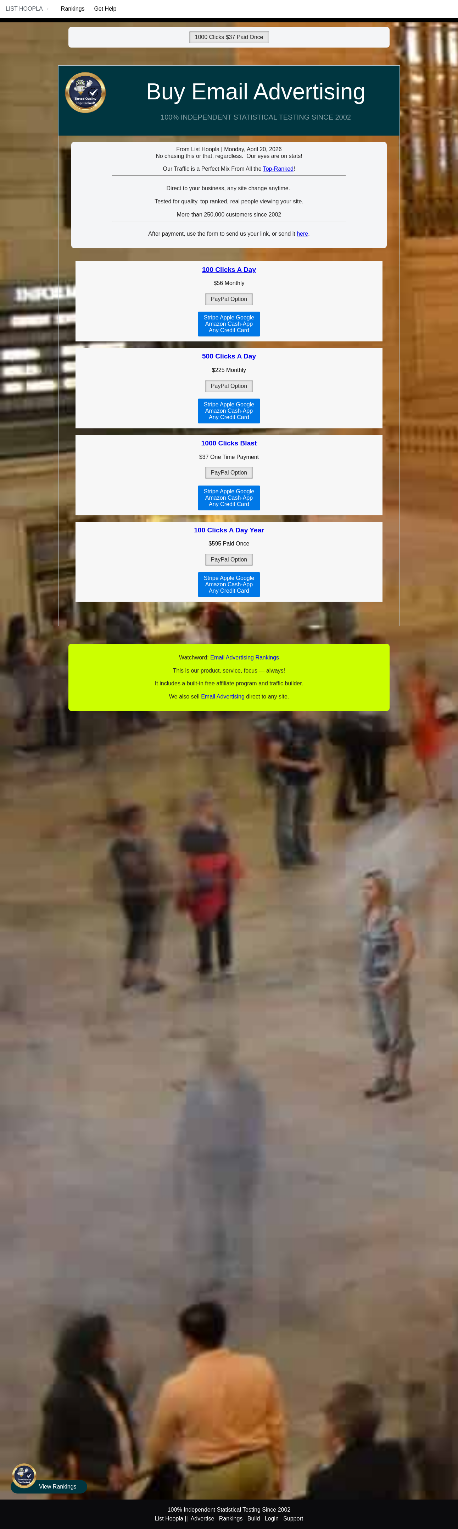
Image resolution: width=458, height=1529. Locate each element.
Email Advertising (223, 697)
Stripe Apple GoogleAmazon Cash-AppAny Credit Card (229, 323)
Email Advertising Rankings (244, 657)
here (302, 234)
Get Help (105, 9)
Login (272, 1519)
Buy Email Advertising (255, 91)
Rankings (73, 9)
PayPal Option (229, 299)
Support (293, 1519)
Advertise (202, 1519)
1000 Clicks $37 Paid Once (229, 37)
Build (253, 1519)
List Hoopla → (28, 9)
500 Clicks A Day (229, 356)
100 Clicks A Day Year (229, 530)
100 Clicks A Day (229, 269)
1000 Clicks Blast (229, 443)
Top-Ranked (278, 169)
